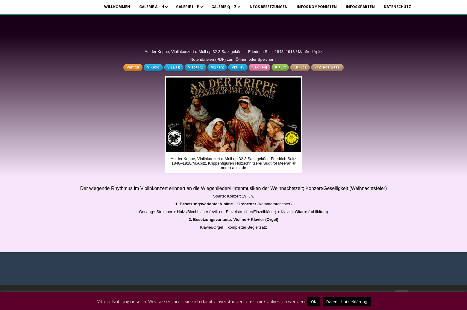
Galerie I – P (187, 6)
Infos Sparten (360, 6)
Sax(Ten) (259, 67)
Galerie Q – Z (223, 6)
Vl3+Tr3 (237, 67)
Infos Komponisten (317, 6)
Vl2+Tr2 (217, 67)
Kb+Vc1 (300, 67)
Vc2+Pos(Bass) (327, 67)
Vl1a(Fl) (173, 67)
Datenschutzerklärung (346, 301)
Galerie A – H (151, 6)
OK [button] (313, 301)
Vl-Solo (153, 67)
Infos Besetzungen (268, 6)
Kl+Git (280, 67)
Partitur (133, 67)
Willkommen (117, 6)
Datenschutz (397, 6)
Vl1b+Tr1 (195, 67)
